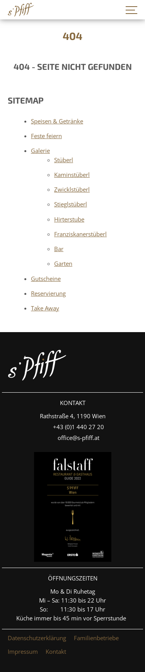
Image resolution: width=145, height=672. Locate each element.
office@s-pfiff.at (78, 438)
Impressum (23, 651)
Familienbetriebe (96, 638)
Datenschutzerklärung (37, 638)
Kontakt (56, 651)
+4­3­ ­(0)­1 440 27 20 (78, 427)
